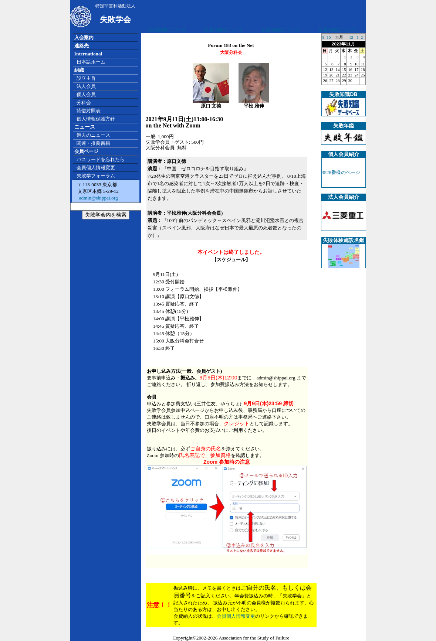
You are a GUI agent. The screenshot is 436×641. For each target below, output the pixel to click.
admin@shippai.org (98, 198)
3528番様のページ (341, 172)
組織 (79, 70)
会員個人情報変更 (236, 616)
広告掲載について (167, 30)
